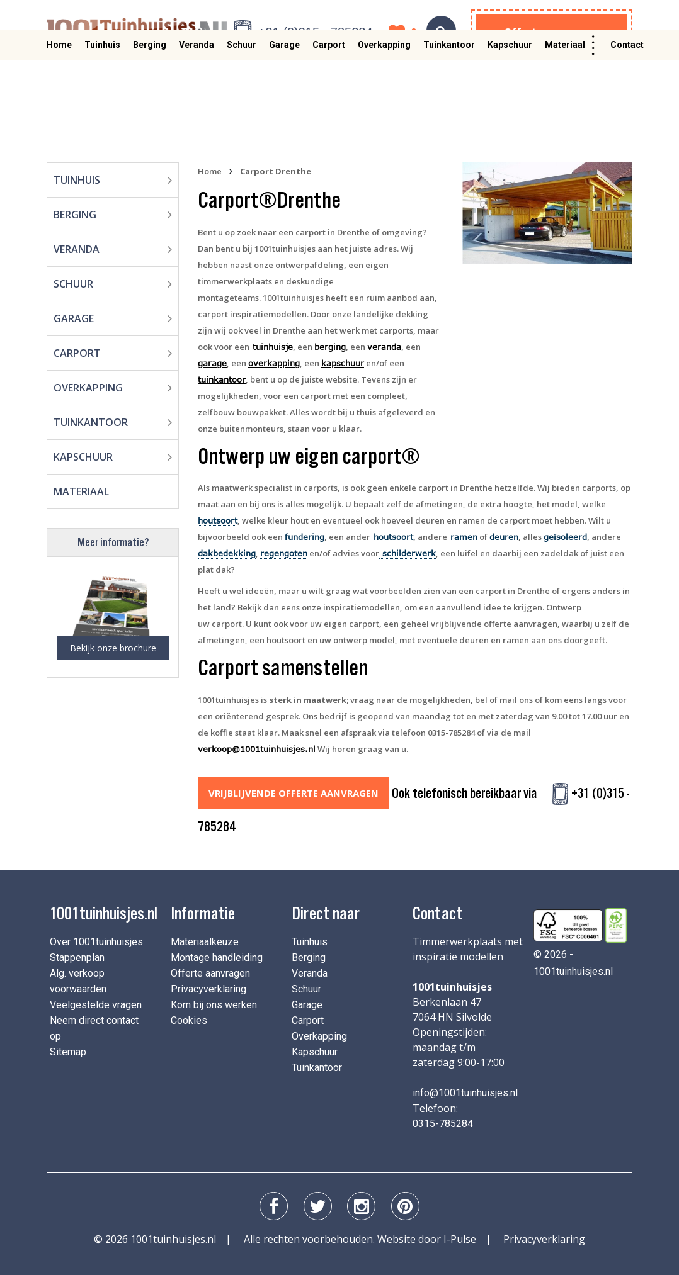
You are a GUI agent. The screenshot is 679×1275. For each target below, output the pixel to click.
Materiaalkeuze (205, 937)
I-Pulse (459, 1234)
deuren (503, 537)
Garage (284, 80)
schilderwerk (407, 553)
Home (59, 80)
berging (330, 347)
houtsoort (217, 520)
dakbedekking (227, 553)
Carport (328, 80)
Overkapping (384, 80)
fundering (304, 537)
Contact (627, 80)
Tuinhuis (102, 80)
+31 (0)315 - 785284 (315, 32)
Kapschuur (510, 80)
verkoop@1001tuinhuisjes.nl (257, 749)
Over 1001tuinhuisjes (96, 937)
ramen (462, 537)
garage (212, 363)
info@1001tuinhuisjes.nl (465, 1088)
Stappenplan (77, 952)
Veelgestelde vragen (96, 1000)
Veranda (196, 80)
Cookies (189, 1015)
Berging (149, 80)
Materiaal (565, 80)
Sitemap (68, 1047)
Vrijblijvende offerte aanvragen (288, 793)
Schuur (241, 80)
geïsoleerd (565, 537)
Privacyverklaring (208, 984)
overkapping (274, 363)
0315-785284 (443, 1119)
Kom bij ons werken (214, 1000)
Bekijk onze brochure (113, 648)
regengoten (283, 553)
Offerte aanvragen (552, 32)
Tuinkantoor (449, 80)
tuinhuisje (271, 347)
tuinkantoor (222, 379)
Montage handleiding (217, 952)
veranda (384, 347)
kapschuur (342, 363)
